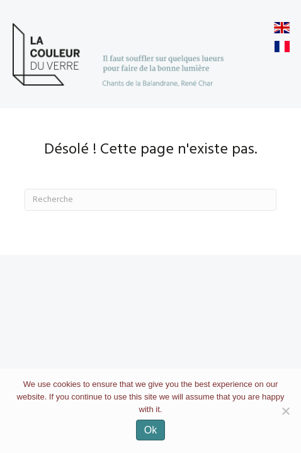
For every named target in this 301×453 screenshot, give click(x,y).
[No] (285, 411)
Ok (150, 430)
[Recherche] (150, 200)
